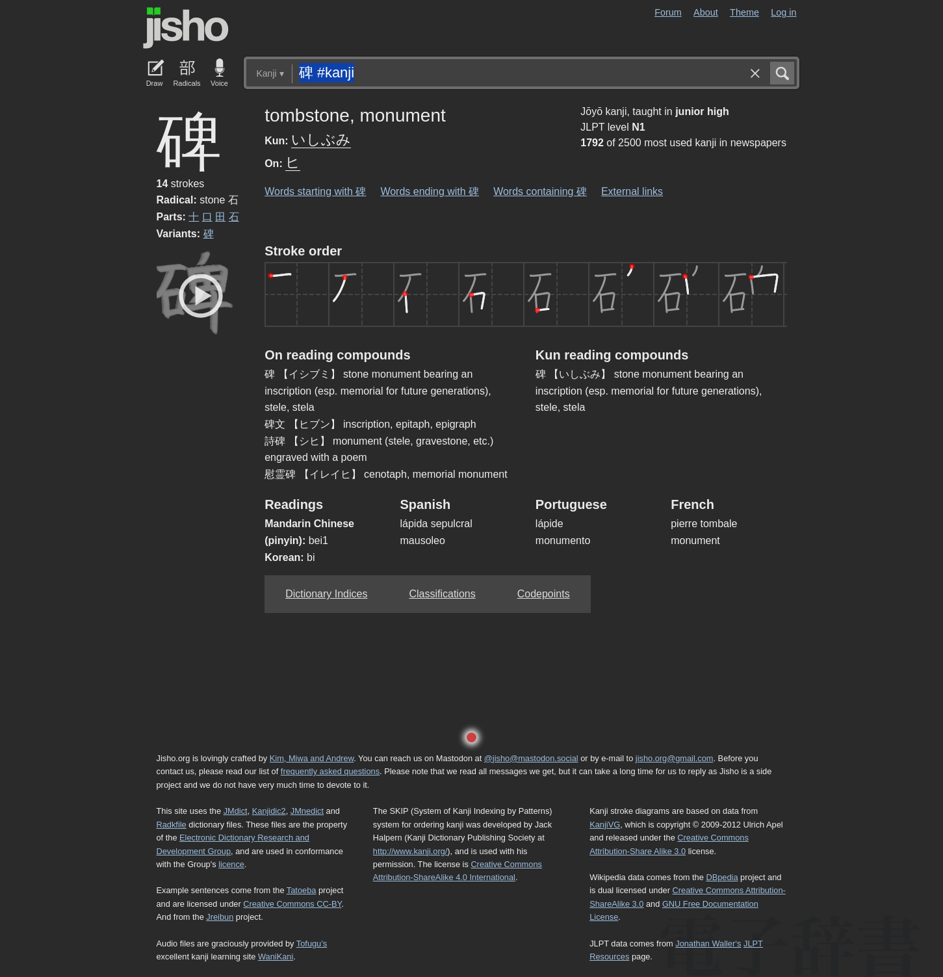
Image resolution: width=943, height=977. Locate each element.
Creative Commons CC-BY (292, 904)
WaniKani (275, 956)
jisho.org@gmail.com (675, 758)
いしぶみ (321, 139)
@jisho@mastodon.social (531, 758)
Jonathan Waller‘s (708, 943)
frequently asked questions (330, 771)
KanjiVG (604, 824)
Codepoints (543, 593)
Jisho (186, 28)
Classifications (442, 593)
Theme (744, 12)
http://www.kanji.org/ (410, 851)
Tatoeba (301, 890)
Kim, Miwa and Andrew (312, 758)
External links (632, 191)
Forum (668, 12)
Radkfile (172, 824)
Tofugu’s (311, 943)
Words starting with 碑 (315, 191)
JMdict (236, 811)
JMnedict (307, 811)
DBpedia (722, 877)
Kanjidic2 (269, 811)
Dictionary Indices (326, 593)
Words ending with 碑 (429, 191)
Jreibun (219, 917)
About (705, 12)
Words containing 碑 (540, 191)
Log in (783, 12)
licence (231, 864)
